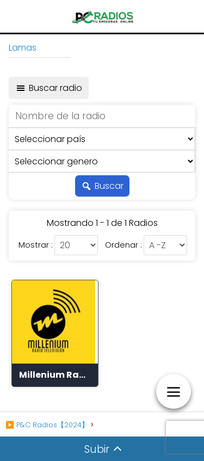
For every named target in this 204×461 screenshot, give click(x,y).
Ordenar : (123, 245)
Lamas (22, 47)
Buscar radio (48, 88)
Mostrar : (35, 245)
